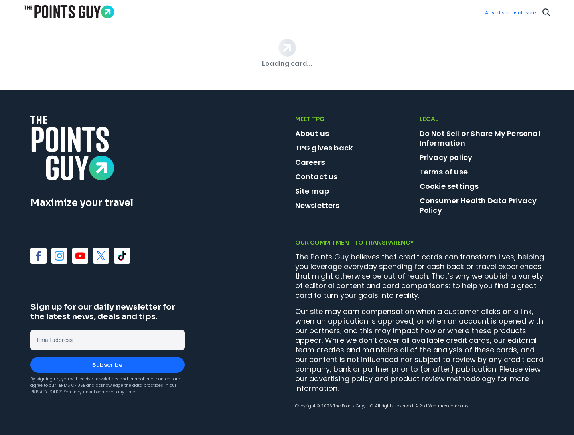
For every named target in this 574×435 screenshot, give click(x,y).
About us (312, 133)
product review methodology (443, 379)
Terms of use (444, 172)
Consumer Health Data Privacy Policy (478, 205)
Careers (310, 162)
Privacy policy (446, 157)
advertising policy (341, 379)
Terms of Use (71, 385)
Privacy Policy (46, 392)
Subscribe (107, 364)
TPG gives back (324, 148)
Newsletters (317, 205)
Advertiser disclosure (510, 13)
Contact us (316, 177)
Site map (312, 191)
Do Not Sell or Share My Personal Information (480, 138)
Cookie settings (449, 186)
